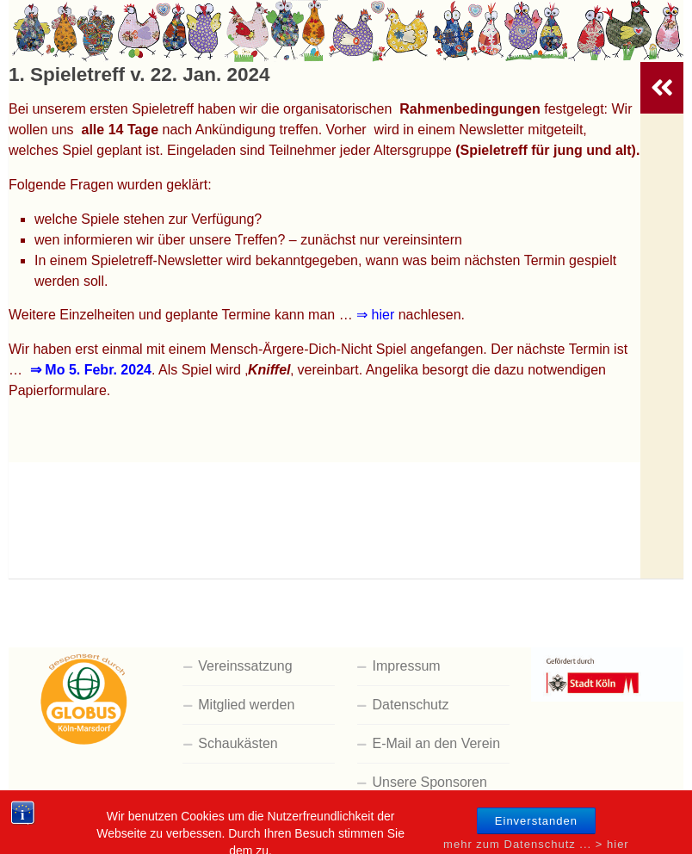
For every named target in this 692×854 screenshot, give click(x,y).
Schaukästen (238, 743)
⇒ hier (375, 314)
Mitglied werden (246, 704)
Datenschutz (411, 704)
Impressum (407, 666)
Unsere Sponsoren (430, 782)
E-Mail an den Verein (437, 743)
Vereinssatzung (245, 666)
